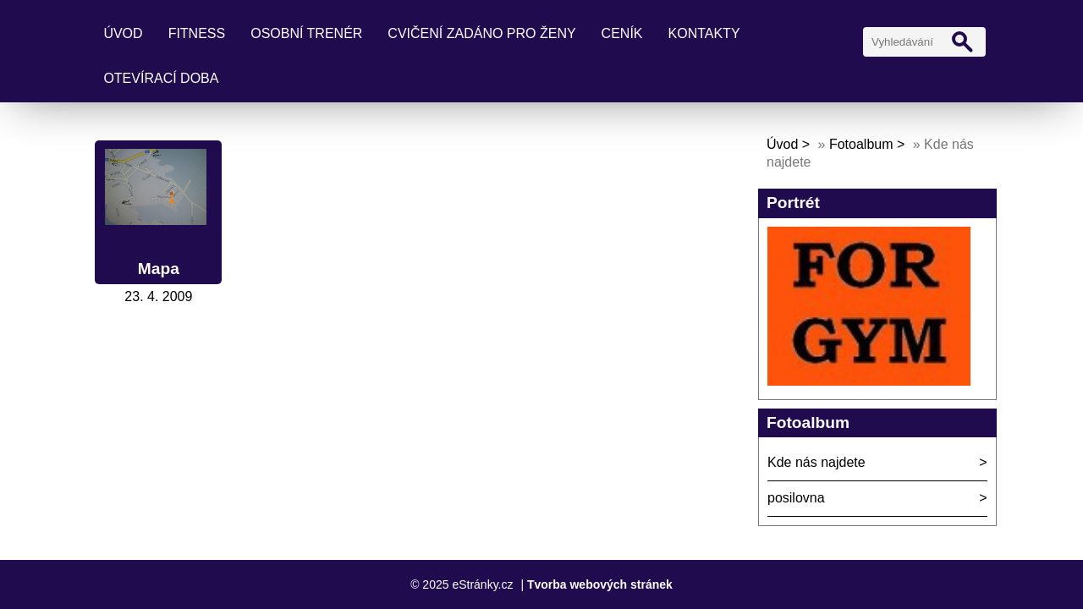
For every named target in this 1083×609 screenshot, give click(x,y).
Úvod (122, 33)
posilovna (796, 498)
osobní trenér (306, 33)
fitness (197, 33)
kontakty (704, 33)
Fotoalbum (861, 144)
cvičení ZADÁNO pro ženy (481, 33)
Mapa (158, 268)
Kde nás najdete (816, 462)
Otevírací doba (160, 78)
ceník (622, 33)
